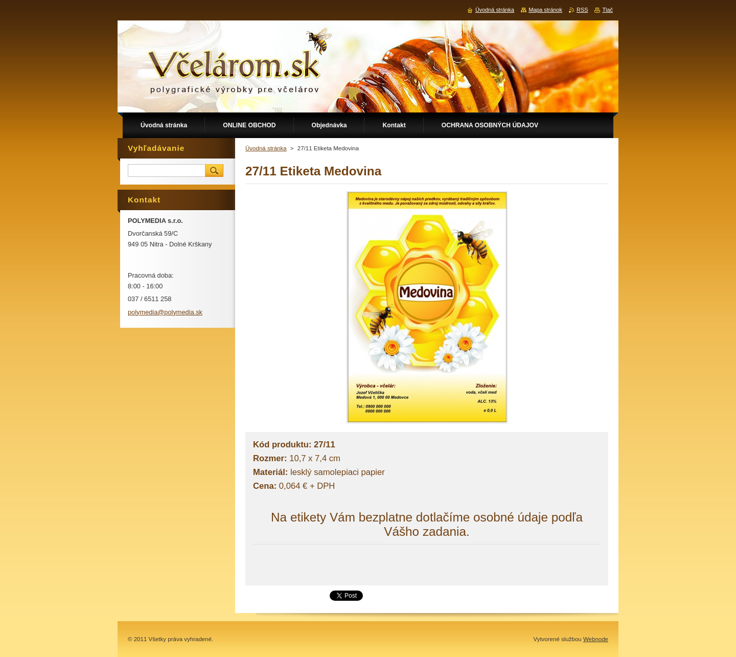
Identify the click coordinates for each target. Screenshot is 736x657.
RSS (582, 10)
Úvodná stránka (266, 148)
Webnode (595, 639)
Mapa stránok (545, 10)
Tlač (607, 10)
